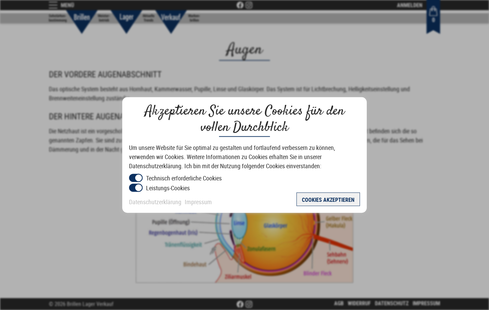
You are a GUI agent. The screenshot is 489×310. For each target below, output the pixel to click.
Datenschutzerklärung (155, 202)
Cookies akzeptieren (328, 200)
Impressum (198, 202)
